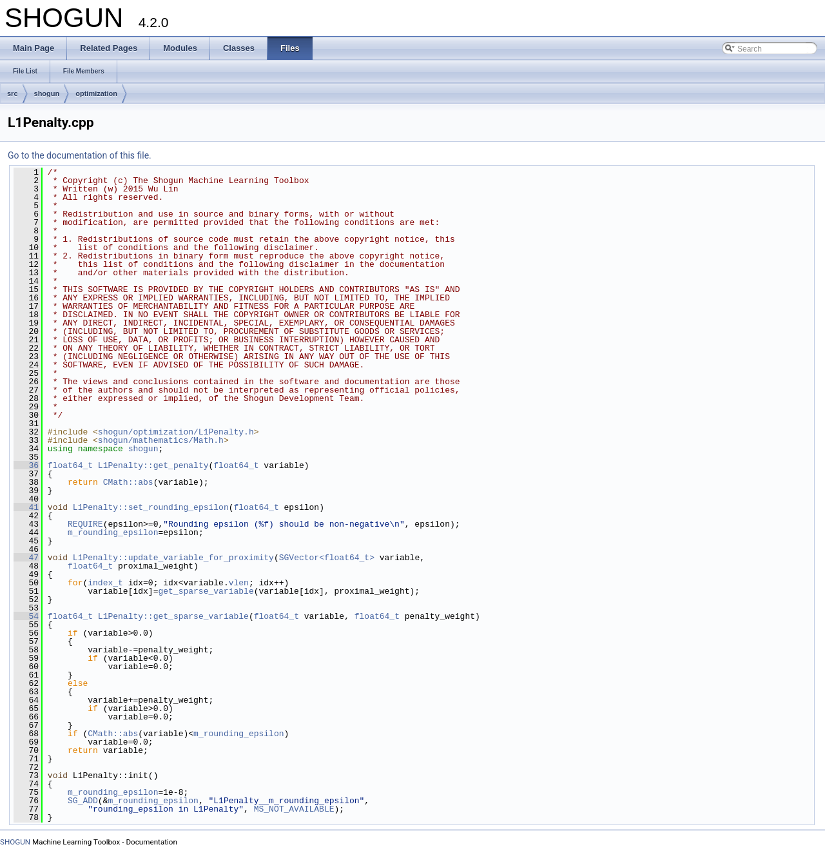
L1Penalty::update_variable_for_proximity (173, 557)
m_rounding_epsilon (113, 532)
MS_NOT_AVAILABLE (294, 809)
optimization (96, 93)
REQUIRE (85, 524)
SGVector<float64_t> (326, 557)
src (12, 93)
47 (26, 557)
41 (26, 507)
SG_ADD (83, 800)
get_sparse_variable (205, 591)
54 (26, 616)
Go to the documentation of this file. (79, 155)
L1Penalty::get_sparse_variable (173, 616)
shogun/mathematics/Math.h (161, 440)
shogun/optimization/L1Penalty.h (176, 432)
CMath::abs (128, 482)
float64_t (70, 465)
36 (26, 465)
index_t (105, 583)
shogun (47, 93)
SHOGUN (15, 841)
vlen (239, 583)
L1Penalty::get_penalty (153, 465)
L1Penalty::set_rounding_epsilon (151, 507)
